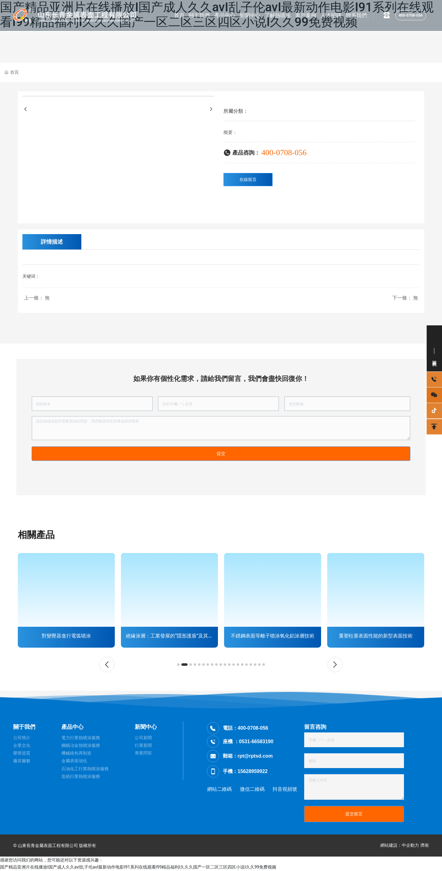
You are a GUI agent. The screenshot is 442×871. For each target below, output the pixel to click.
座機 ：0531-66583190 (248, 741)
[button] (106, 664)
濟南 (424, 845)
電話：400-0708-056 (245, 728)
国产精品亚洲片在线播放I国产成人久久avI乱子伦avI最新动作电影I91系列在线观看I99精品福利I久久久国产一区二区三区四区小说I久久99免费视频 (138, 867)
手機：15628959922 (245, 771)
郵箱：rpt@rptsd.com (248, 756)
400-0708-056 (411, 15)
